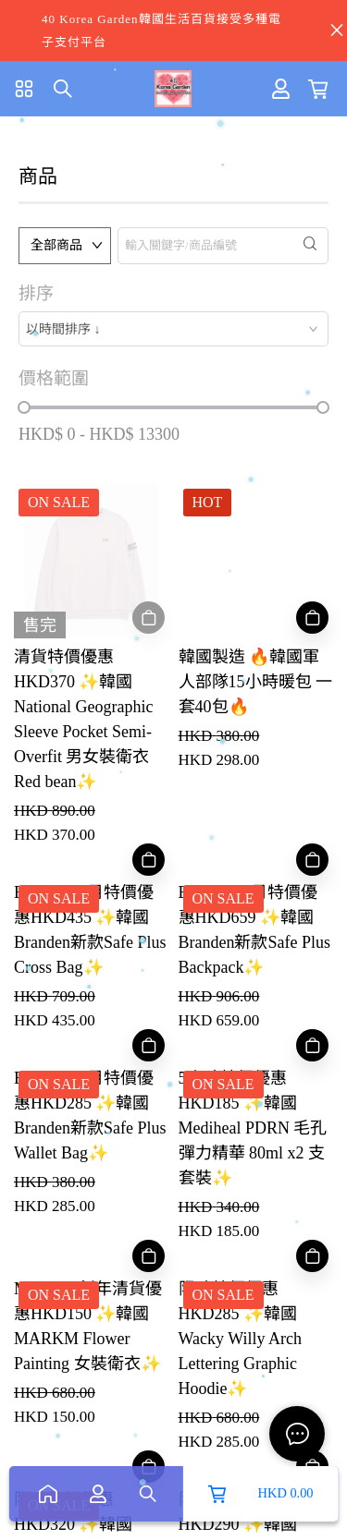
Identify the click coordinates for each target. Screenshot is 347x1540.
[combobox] (173, 328)
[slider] (24, 407)
